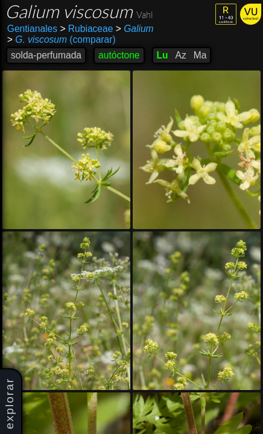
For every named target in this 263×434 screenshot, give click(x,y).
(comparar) (61, 39)
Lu (162, 55)
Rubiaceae (86, 29)
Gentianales (32, 29)
